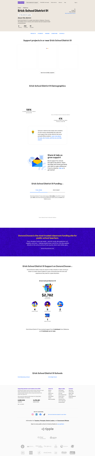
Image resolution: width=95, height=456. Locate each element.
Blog (72, 393)
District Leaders (50, 420)
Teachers (37, 420)
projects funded (40, 400)
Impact (49, 391)
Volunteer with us (62, 399)
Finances (50, 394)
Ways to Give (62, 388)
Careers (49, 397)
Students (40, 33)
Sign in (76, 2)
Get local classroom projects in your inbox (57, 414)
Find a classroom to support (32, 2)
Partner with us (54, 2)
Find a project (61, 390)
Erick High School (52, 377)
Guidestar (28, 397)
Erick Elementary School (24, 377)
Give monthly (61, 397)
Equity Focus (50, 393)
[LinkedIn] (36, 414)
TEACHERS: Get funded (44, 2)
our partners (60, 424)
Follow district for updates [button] (25, 15)
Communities (71, 391)
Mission (49, 390)
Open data (71, 394)
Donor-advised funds (62, 394)
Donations (54, 33)
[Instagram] (32, 414)
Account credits (61, 391)
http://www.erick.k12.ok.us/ (70, 13)
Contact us (71, 397)
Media (70, 393)
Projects (33, 33)
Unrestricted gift (62, 402)
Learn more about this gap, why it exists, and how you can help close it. (49, 138)
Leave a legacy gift (62, 400)
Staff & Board (50, 396)
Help (65, 2)
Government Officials (63, 420)
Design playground (72, 396)
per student (56, 190)
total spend (38, 190)
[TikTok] (44, 414)
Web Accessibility (51, 399)
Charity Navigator (21, 397)
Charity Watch (38, 396)
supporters (24, 400)
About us (60, 2)
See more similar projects (47, 72)
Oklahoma (25, 7)
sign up (61, 168)
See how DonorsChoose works (47, 248)
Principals (43, 420)
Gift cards (60, 393)
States (19, 7)
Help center (71, 390)
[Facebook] (40, 414)
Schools (61, 33)
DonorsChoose (21, 2)
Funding (47, 33)
